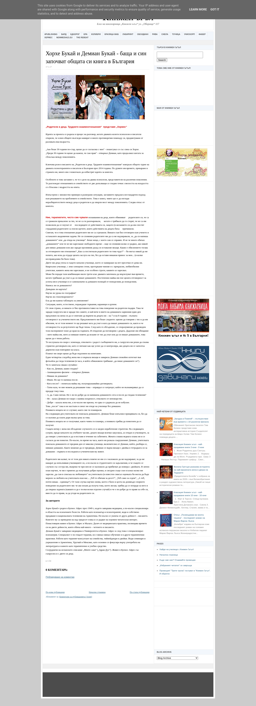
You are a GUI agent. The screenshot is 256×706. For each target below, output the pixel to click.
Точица (176, 34)
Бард (64, 34)
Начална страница (168, 555)
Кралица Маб (111, 34)
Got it (214, 9)
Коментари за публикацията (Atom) (75, 596)
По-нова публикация (55, 592)
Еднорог (75, 34)
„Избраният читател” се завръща (175, 565)
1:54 (49, 561)
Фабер (202, 34)
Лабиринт (128, 34)
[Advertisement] (184, 238)
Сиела (164, 34)
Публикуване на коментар (60, 577)
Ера (85, 34)
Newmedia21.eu (64, 37)
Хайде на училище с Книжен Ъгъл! (176, 549)
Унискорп (189, 34)
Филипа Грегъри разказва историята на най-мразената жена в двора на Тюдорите (192, 470)
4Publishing (50, 34)
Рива (154, 34)
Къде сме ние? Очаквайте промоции (177, 560)
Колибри (95, 34)
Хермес (48, 37)
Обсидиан (142, 34)
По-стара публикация (139, 592)
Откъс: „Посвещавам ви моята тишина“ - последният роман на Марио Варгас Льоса (189, 518)
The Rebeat (82, 37)
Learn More (198, 9)
